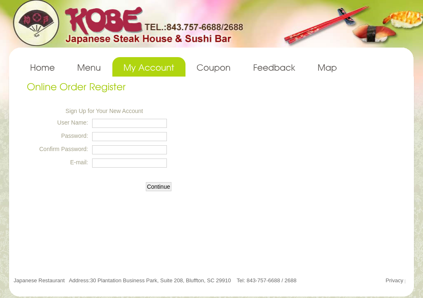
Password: (74, 135)
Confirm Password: (63, 149)
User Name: (72, 122)
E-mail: (79, 162)
